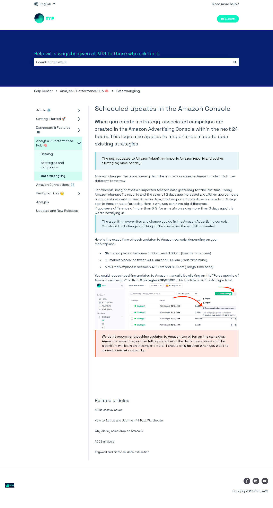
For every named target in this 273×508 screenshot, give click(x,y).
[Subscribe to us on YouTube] (265, 481)
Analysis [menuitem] (42, 202)
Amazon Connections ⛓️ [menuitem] (55, 184)
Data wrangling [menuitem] (53, 176)
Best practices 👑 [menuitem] (50, 193)
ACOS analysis (104, 441)
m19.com (228, 19)
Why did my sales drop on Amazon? (119, 431)
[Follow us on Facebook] (247, 481)
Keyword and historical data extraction (122, 452)
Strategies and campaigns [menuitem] (52, 165)
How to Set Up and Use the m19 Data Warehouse (129, 420)
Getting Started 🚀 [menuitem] (51, 119)
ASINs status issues (109, 410)
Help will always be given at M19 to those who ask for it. (97, 54)
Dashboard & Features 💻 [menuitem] (53, 129)
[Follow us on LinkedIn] (256, 481)
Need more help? (225, 4)
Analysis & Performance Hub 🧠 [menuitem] (54, 143)
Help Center (43, 91)
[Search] (235, 62)
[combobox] (132, 62)
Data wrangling (128, 91)
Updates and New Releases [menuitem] (57, 210)
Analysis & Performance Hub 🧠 (84, 91)
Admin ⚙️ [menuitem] (43, 110)
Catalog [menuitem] (47, 154)
